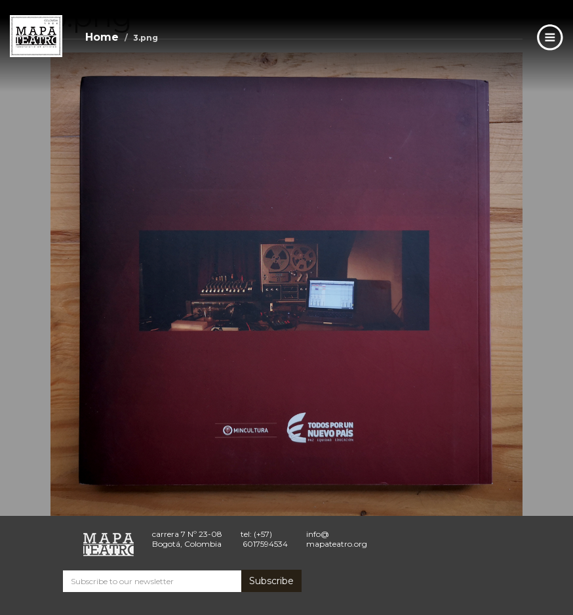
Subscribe (271, 581)
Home (102, 37)
